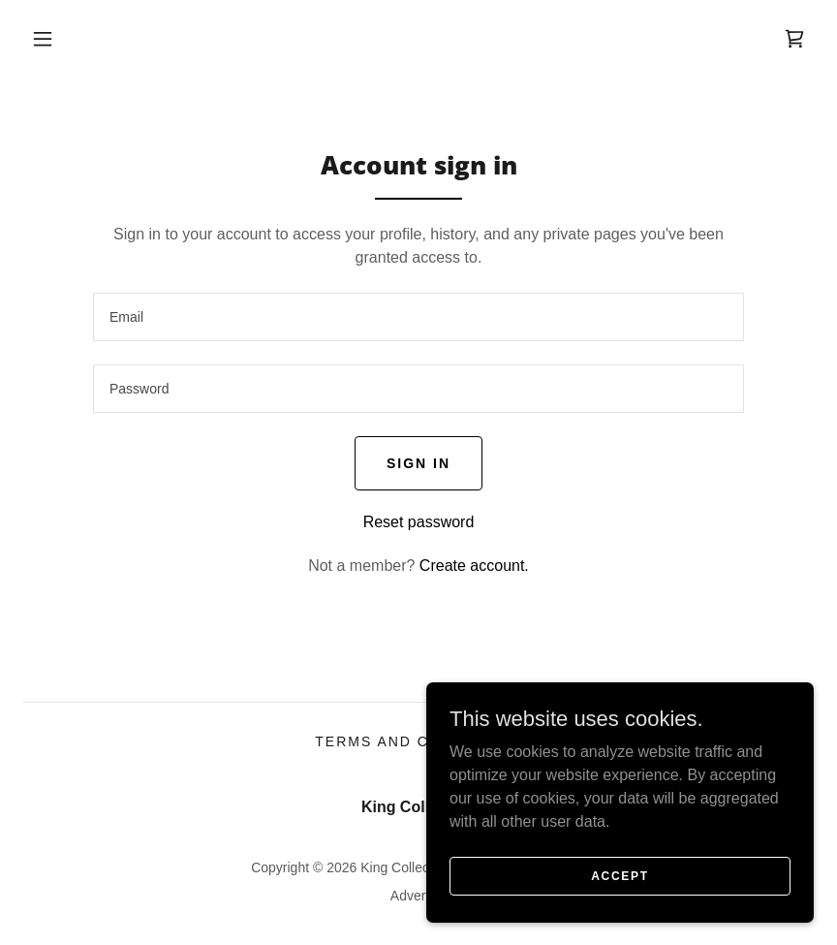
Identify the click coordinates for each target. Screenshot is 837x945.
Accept (620, 875)
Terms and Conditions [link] (418, 741)
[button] (42, 38)
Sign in (418, 463)
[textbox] (418, 317)
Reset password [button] (419, 522)
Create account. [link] (474, 565)
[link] (794, 38)
